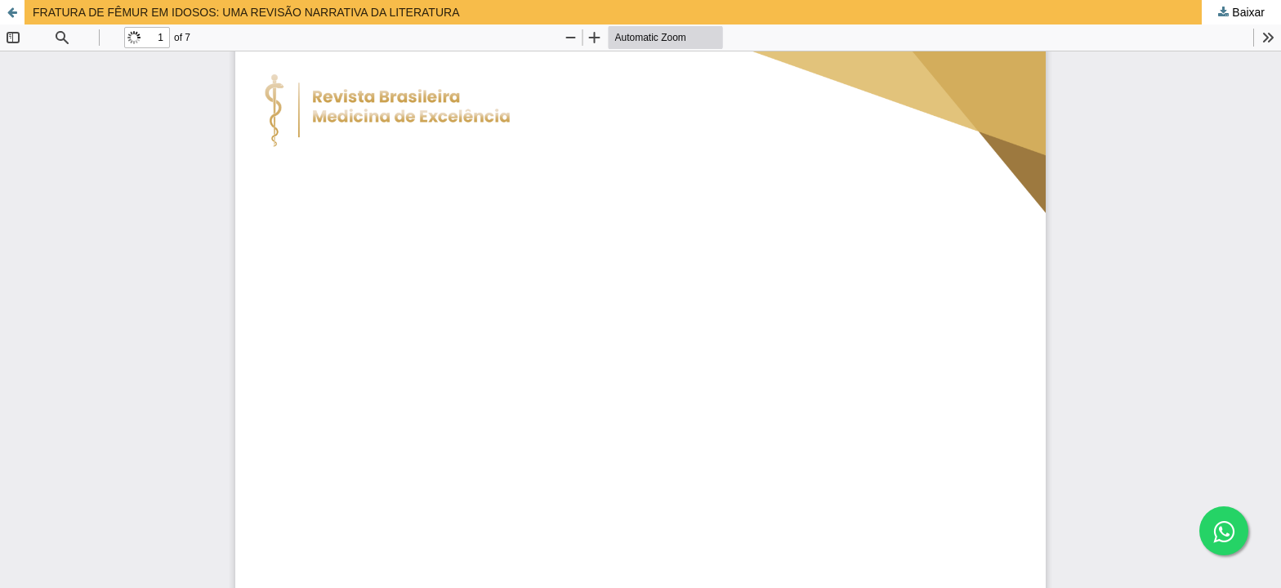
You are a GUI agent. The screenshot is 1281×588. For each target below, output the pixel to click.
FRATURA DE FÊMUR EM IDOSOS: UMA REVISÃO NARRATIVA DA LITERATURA (246, 12)
